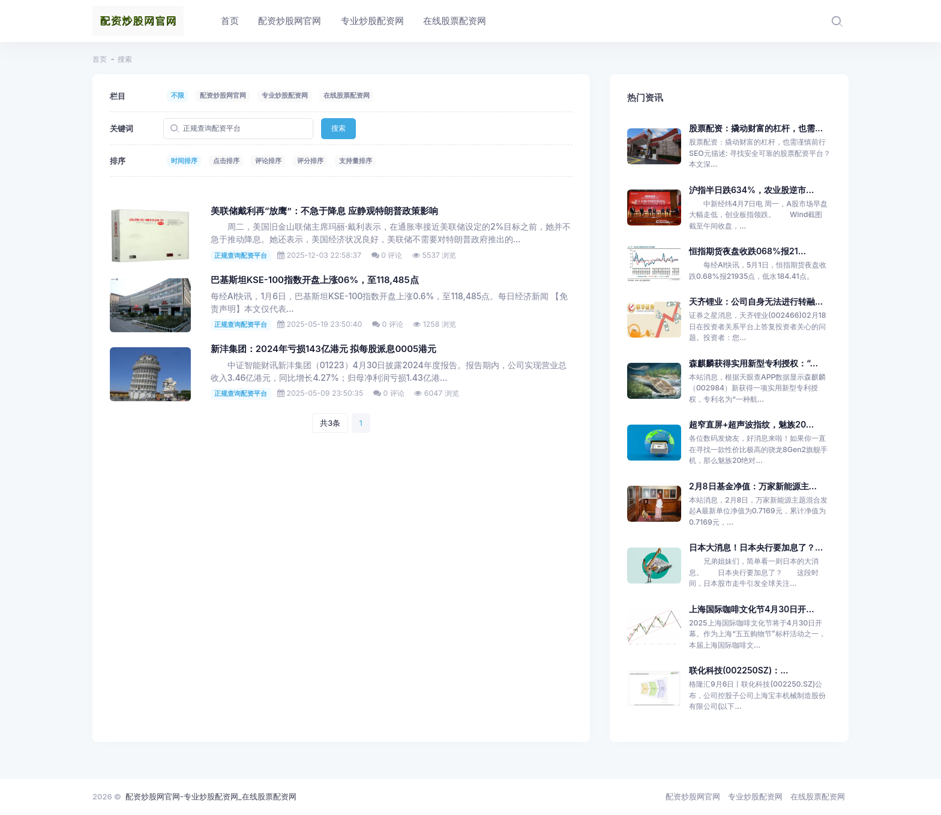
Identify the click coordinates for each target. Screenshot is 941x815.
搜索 (338, 128)
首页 (99, 59)
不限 (177, 95)
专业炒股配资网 (285, 95)
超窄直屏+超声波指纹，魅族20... (751, 424)
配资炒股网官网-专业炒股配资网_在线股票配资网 (210, 796)
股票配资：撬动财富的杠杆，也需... (756, 128)
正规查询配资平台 (240, 255)
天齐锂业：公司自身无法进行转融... (756, 301)
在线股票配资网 (346, 95)
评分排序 (310, 161)
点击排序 (226, 161)
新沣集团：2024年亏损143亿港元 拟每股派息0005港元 (323, 349)
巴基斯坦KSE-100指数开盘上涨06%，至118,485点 (315, 280)
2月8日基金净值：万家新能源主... (753, 486)
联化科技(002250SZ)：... (739, 670)
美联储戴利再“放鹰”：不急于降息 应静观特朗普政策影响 (324, 211)
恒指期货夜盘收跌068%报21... (747, 251)
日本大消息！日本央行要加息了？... (756, 547)
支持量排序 (355, 161)
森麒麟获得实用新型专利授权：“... (753, 363)
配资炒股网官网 (223, 95)
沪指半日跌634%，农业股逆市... (751, 190)
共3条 (330, 423)
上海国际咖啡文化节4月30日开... (751, 609)
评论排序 (268, 161)
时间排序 (184, 161)
